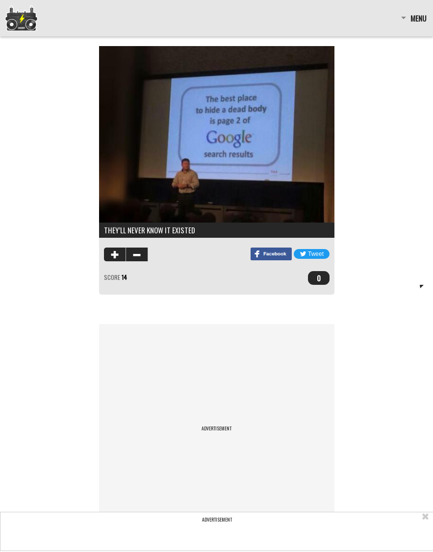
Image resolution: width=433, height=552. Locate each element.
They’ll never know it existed (149, 230)
